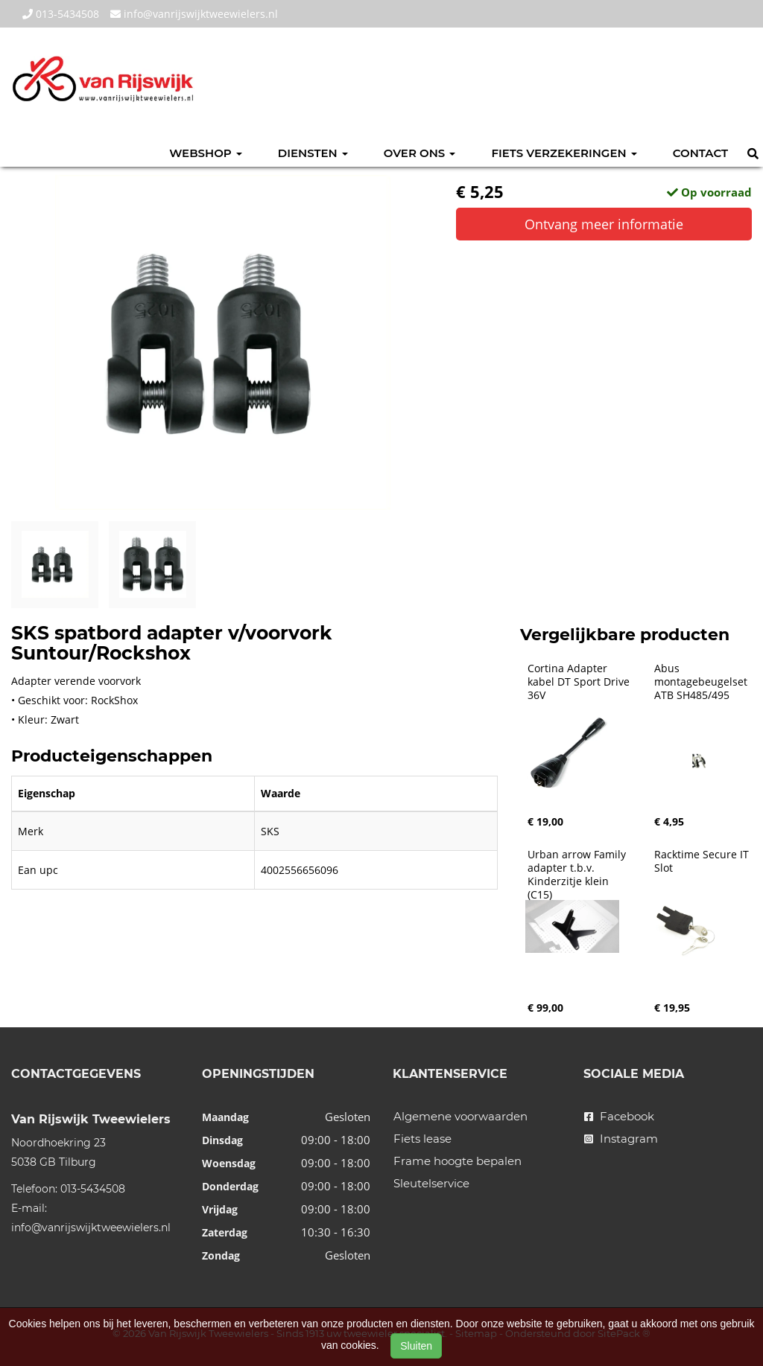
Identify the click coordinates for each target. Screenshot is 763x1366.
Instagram (621, 1139)
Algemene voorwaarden (460, 1116)
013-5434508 (60, 14)
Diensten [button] (313, 153)
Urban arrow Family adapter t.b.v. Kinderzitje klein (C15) (578, 874)
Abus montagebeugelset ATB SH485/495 (702, 682)
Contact (700, 153)
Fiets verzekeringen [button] (563, 153)
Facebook (619, 1116)
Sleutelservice (431, 1183)
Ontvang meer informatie (604, 224)
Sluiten (416, 1346)
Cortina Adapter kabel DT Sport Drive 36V (580, 682)
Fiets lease (422, 1139)
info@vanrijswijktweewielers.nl (194, 14)
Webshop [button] (205, 153)
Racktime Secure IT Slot (703, 861)
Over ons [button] (420, 153)
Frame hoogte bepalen (457, 1161)
